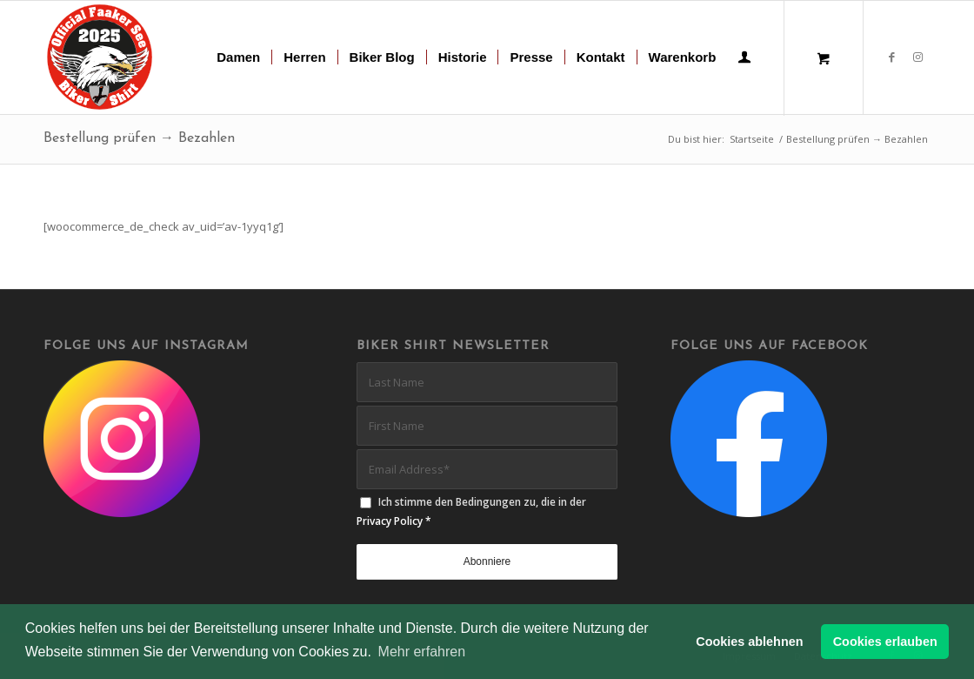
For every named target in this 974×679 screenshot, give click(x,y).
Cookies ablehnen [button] (749, 642)
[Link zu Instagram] (917, 57)
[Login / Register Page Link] (744, 59)
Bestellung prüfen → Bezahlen (139, 138)
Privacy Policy (390, 521)
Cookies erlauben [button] (885, 642)
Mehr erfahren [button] (422, 651)
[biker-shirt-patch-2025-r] (100, 57)
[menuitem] (238, 57)
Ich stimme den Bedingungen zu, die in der (471, 511)
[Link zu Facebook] (891, 57)
